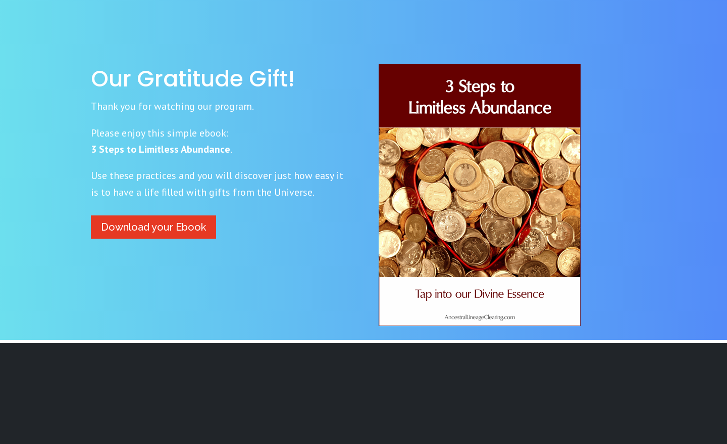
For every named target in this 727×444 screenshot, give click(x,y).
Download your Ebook (153, 227)
